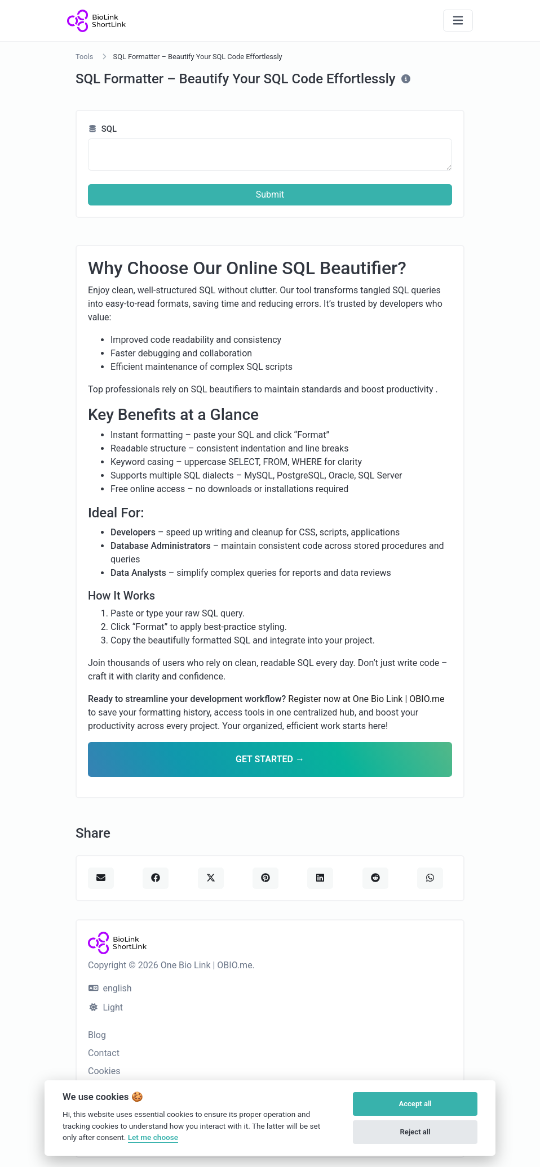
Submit (270, 194)
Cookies (104, 1071)
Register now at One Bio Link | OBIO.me (366, 699)
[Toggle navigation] (458, 21)
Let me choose (153, 1137)
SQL (102, 129)
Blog (97, 1035)
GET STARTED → (270, 759)
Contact (103, 1053)
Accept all (415, 1103)
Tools (84, 56)
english (110, 988)
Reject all (415, 1132)
